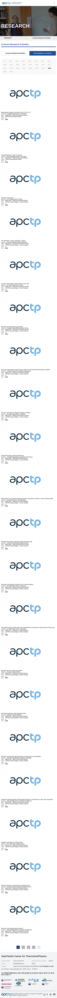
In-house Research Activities (15, 53)
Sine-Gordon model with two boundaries (12, 326)
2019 (48, 61)
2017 (11, 64)
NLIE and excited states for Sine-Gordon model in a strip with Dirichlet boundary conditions (25, 369)
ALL (4, 61)
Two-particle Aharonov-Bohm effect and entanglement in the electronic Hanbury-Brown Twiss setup (27, 627)
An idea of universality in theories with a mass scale (15, 283)
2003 (49, 68)
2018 (4, 64)
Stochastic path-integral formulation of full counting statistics (17, 584)
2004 (43, 68)
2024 (16, 61)
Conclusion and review (7, 197)
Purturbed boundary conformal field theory (12, 455)
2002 (4, 71)
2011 (49, 64)
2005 (36, 68)
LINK (6, 119)
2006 (30, 68)
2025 (10, 61)
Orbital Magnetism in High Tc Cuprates (11, 155)
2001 (11, 71)
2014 (30, 64)
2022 (29, 61)
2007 (23, 68)
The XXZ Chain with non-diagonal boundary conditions (15, 412)
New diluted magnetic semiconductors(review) (13, 713)
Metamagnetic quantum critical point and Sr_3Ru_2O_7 (16, 112)
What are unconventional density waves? (12, 928)
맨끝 (38, 947)
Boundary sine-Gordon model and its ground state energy (16, 541)
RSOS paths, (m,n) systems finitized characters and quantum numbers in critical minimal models (27, 498)
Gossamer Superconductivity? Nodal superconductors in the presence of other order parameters (27, 799)
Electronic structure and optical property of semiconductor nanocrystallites (21, 756)
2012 (43, 64)
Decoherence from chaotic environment (11, 670)
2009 (11, 68)
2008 (17, 68)
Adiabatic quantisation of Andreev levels (12, 842)
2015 (23, 64)
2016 (17, 64)
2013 (36, 64)
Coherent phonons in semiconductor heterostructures (15, 885)
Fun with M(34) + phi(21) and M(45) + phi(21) (13, 240)
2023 (23, 61)
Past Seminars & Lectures (43, 53)
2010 (4, 68)
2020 (42, 61)
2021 (36, 61)
